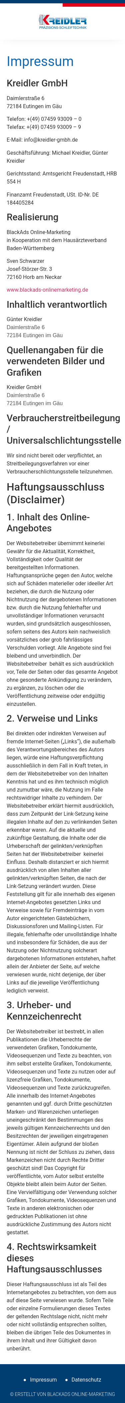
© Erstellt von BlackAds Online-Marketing (62, 1394)
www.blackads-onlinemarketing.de (47, 290)
